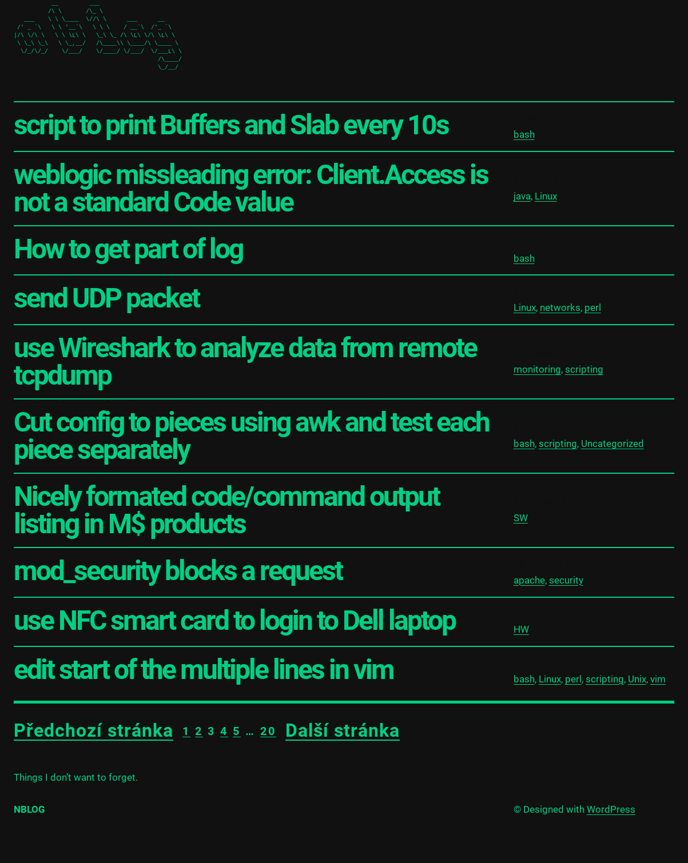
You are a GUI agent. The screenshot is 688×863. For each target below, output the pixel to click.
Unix (637, 679)
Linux (546, 196)
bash (524, 134)
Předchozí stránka (93, 730)
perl (592, 307)
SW (521, 518)
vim (658, 679)
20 (268, 731)
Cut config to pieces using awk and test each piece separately (251, 436)
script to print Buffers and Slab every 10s (231, 125)
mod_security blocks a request (178, 571)
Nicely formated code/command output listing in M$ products (226, 510)
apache (529, 580)
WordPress (611, 809)
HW (521, 629)
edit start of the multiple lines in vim (203, 670)
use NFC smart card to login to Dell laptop (234, 620)
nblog (29, 809)
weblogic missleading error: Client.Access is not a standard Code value (251, 188)
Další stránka (342, 730)
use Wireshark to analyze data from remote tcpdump (245, 361)
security (566, 580)
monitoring (537, 369)
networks (560, 307)
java (522, 196)
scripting (584, 369)
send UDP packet (106, 298)
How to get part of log (128, 249)
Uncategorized (612, 443)
